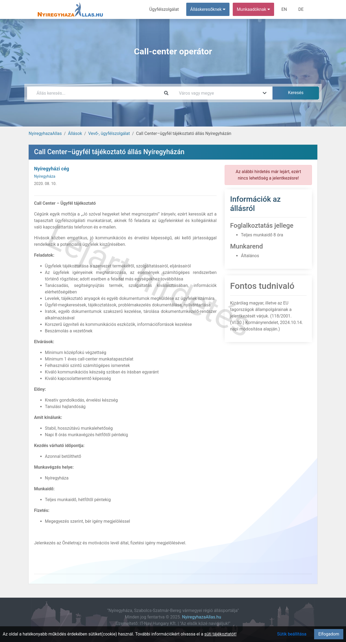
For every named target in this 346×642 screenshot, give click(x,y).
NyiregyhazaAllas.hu (201, 617)
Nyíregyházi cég (51, 168)
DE (301, 9)
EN (284, 9)
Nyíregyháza (44, 176)
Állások (75, 133)
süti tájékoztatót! (220, 634)
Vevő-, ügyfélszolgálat (109, 133)
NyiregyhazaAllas (45, 133)
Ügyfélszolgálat (164, 9)
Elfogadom (328, 634)
